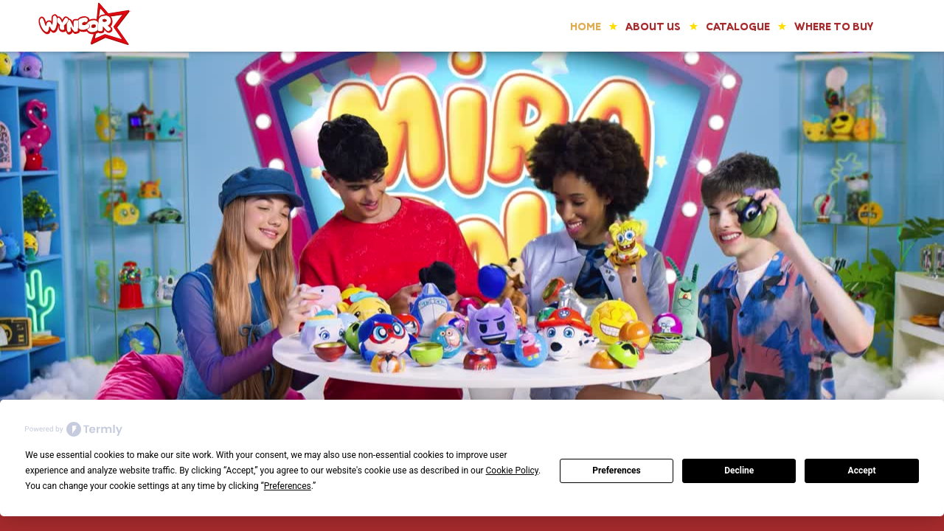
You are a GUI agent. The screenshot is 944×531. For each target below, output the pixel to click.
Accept (862, 470)
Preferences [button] (287, 486)
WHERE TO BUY (833, 26)
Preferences (616, 470)
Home (585, 26)
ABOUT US (653, 26)
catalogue (738, 26)
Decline (739, 470)
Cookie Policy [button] (512, 470)
